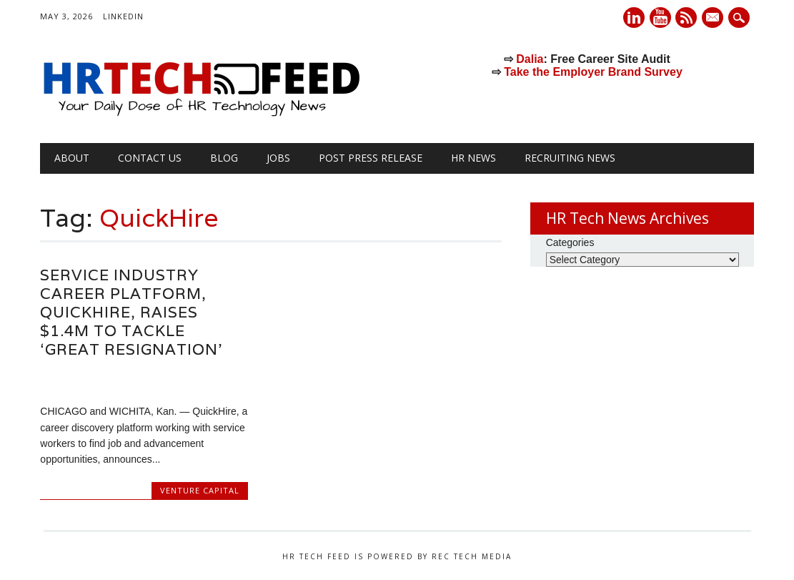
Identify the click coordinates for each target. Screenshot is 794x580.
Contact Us (150, 157)
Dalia (529, 59)
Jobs (278, 157)
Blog (224, 157)
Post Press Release (370, 157)
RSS (686, 17)
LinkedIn (123, 16)
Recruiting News (570, 157)
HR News (473, 157)
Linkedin (634, 17)
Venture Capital (199, 490)
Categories (570, 242)
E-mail (714, 18)
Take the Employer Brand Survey (593, 72)
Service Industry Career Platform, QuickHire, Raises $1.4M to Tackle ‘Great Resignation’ (131, 312)
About (71, 157)
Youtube (660, 17)
